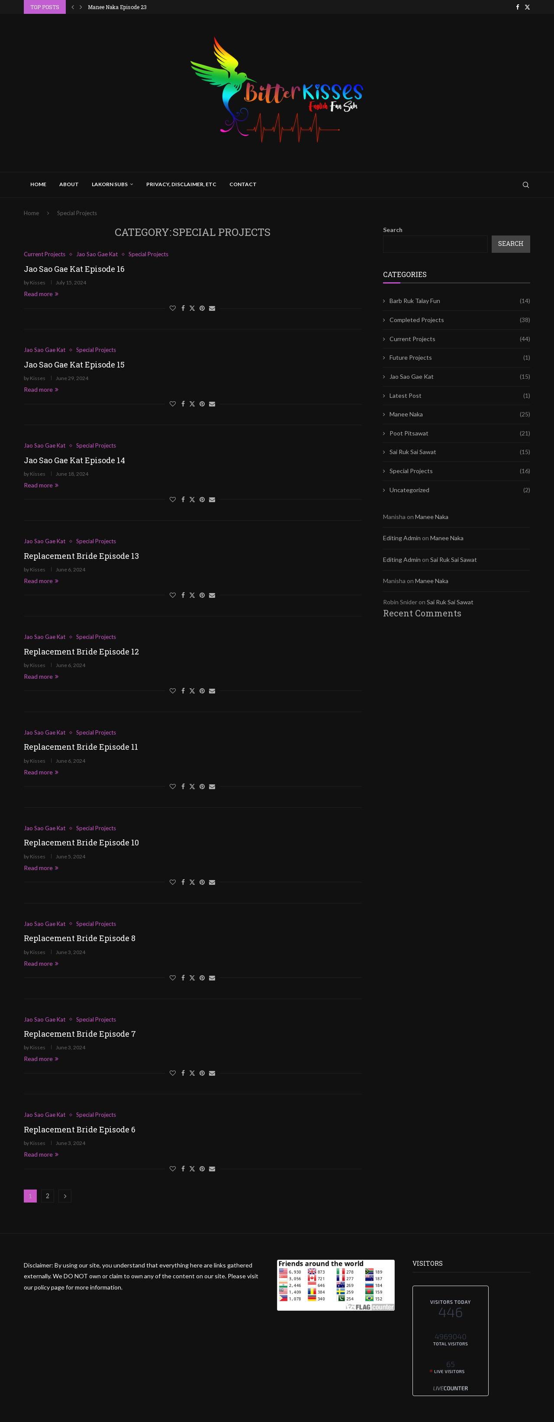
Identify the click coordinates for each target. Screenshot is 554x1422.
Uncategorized (460, 490)
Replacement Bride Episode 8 (79, 938)
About (69, 184)
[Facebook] (517, 7)
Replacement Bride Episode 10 (81, 842)
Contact (243, 184)
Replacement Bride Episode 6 (79, 1129)
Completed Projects (460, 320)
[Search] (526, 184)
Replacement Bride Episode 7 (80, 1034)
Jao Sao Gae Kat (460, 376)
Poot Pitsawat (460, 433)
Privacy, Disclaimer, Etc (181, 184)
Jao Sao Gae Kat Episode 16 (74, 269)
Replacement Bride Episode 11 (81, 747)
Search (393, 229)
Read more (41, 293)
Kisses (37, 282)
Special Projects (460, 471)
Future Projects (460, 357)
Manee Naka (460, 414)
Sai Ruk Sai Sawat (460, 452)
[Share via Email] (212, 308)
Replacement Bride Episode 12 (81, 651)
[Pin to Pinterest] (202, 308)
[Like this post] (173, 308)
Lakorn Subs (110, 184)
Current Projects (460, 339)
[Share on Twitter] (192, 308)
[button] (72, 7)
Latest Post (460, 395)
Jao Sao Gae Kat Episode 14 (74, 460)
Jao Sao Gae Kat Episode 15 (74, 364)
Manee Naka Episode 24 (117, 6)
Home (38, 184)
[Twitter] (527, 7)
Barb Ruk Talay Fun (460, 301)
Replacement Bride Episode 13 (81, 556)
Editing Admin (402, 538)
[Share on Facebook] (183, 308)
